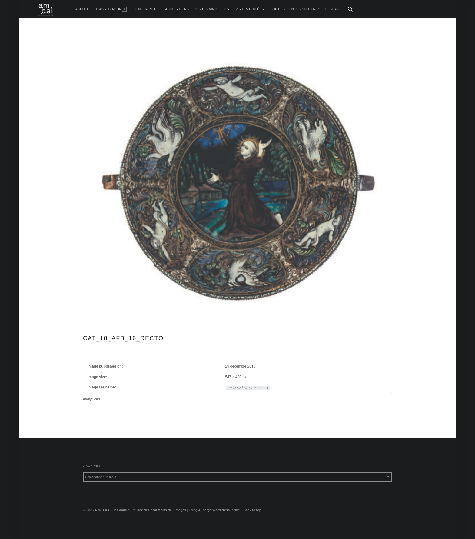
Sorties (278, 9)
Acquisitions (177, 9)
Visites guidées (249, 9)
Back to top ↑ (253, 510)
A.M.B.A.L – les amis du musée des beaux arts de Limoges (140, 510)
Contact (333, 9)
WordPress (221, 510)
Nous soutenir (305, 9)
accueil (82, 9)
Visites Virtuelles (212, 9)
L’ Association (111, 9)
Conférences (145, 9)
